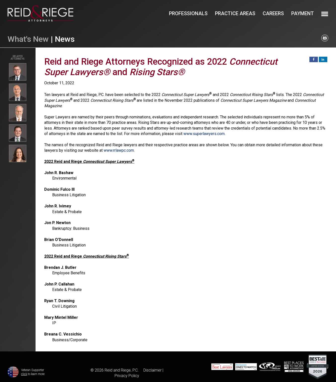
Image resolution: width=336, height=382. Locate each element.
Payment (302, 13)
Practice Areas (235, 13)
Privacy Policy (127, 375)
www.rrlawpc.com (119, 150)
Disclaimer (152, 370)
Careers (273, 13)
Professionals (188, 13)
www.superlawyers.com (204, 133)
